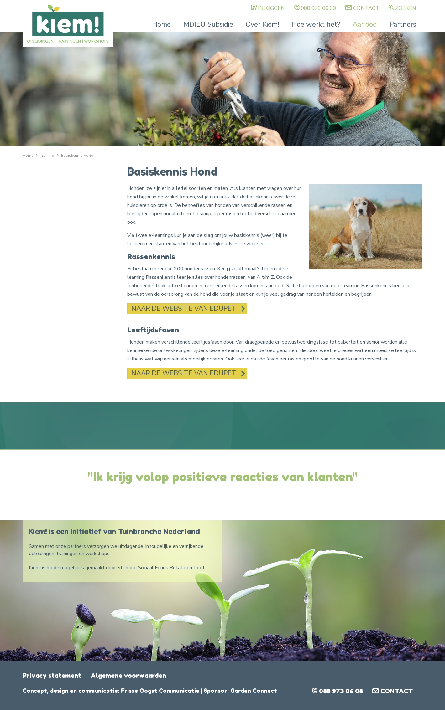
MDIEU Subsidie (208, 24)
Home (161, 24)
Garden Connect (253, 690)
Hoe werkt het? (315, 24)
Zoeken (405, 8)
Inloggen (271, 8)
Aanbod (365, 24)
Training (47, 155)
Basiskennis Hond (77, 155)
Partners (403, 24)
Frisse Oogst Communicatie (160, 690)
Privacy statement (52, 675)
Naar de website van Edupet (183, 308)
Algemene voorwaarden (128, 675)
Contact (366, 8)
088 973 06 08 (318, 8)
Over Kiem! (262, 24)
